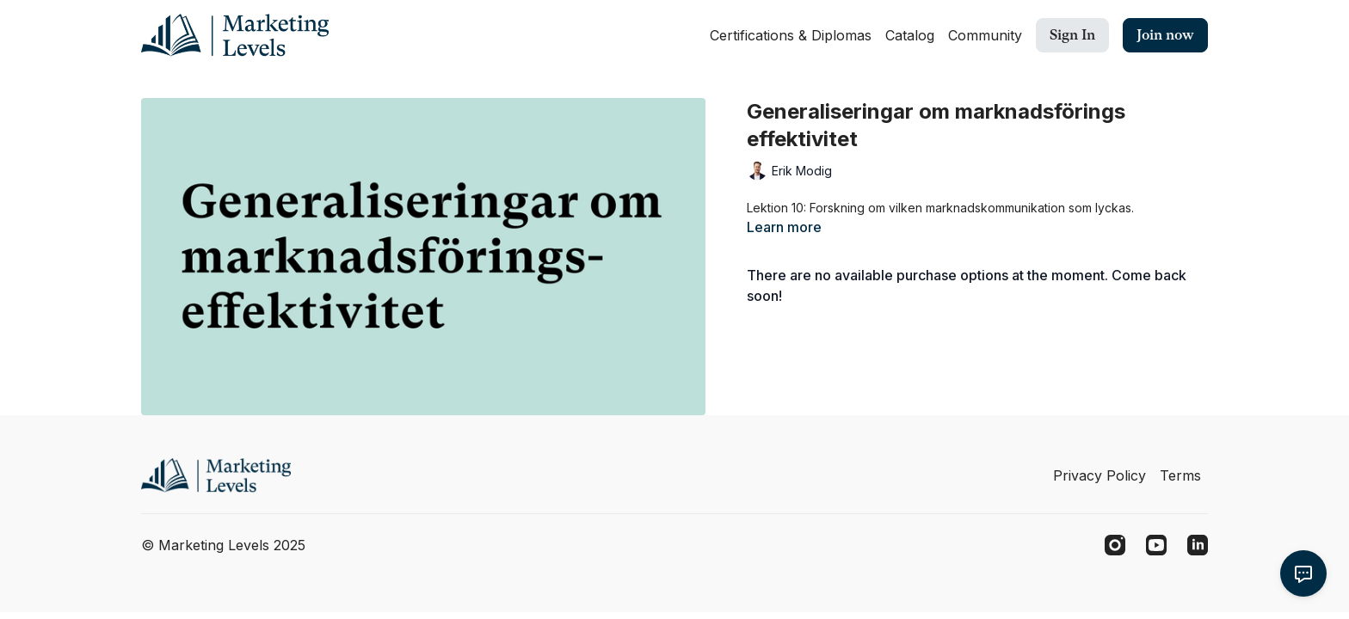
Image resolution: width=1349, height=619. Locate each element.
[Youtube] (1156, 545)
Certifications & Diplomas (791, 35)
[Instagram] (1115, 545)
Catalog (909, 35)
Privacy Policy (1099, 475)
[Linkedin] (1197, 545)
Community (985, 35)
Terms (1180, 475)
